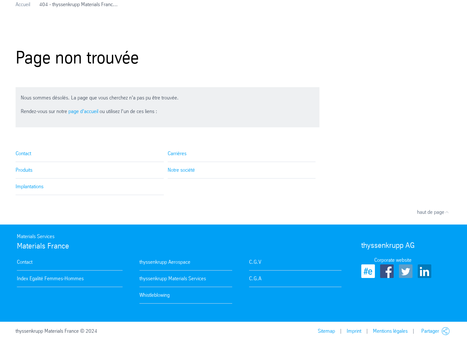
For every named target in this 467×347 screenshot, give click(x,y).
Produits (24, 170)
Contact (23, 153)
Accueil (23, 4)
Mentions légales (390, 331)
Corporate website (393, 260)
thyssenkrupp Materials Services (172, 278)
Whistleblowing (154, 295)
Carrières (177, 153)
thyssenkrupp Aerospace (164, 262)
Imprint (354, 331)
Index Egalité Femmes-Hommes (50, 278)
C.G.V (255, 262)
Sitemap (326, 331)
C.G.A (255, 278)
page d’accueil (83, 111)
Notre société (181, 170)
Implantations (29, 186)
